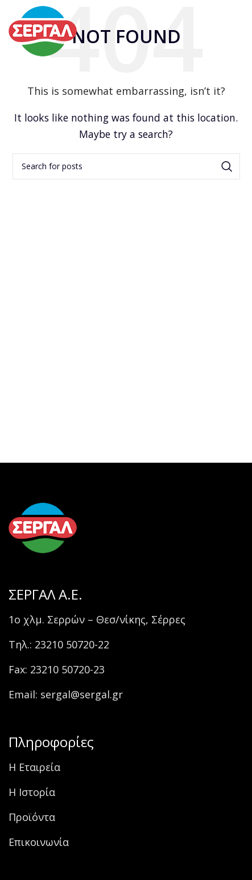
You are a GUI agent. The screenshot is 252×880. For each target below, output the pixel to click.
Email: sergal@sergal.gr (66, 694)
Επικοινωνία (39, 842)
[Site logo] (43, 30)
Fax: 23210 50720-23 (57, 669)
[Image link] (43, 527)
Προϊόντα (32, 817)
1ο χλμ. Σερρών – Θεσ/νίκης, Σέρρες (97, 619)
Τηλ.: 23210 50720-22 (59, 644)
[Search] (126, 166)
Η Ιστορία (32, 792)
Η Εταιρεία (34, 767)
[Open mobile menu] (223, 31)
